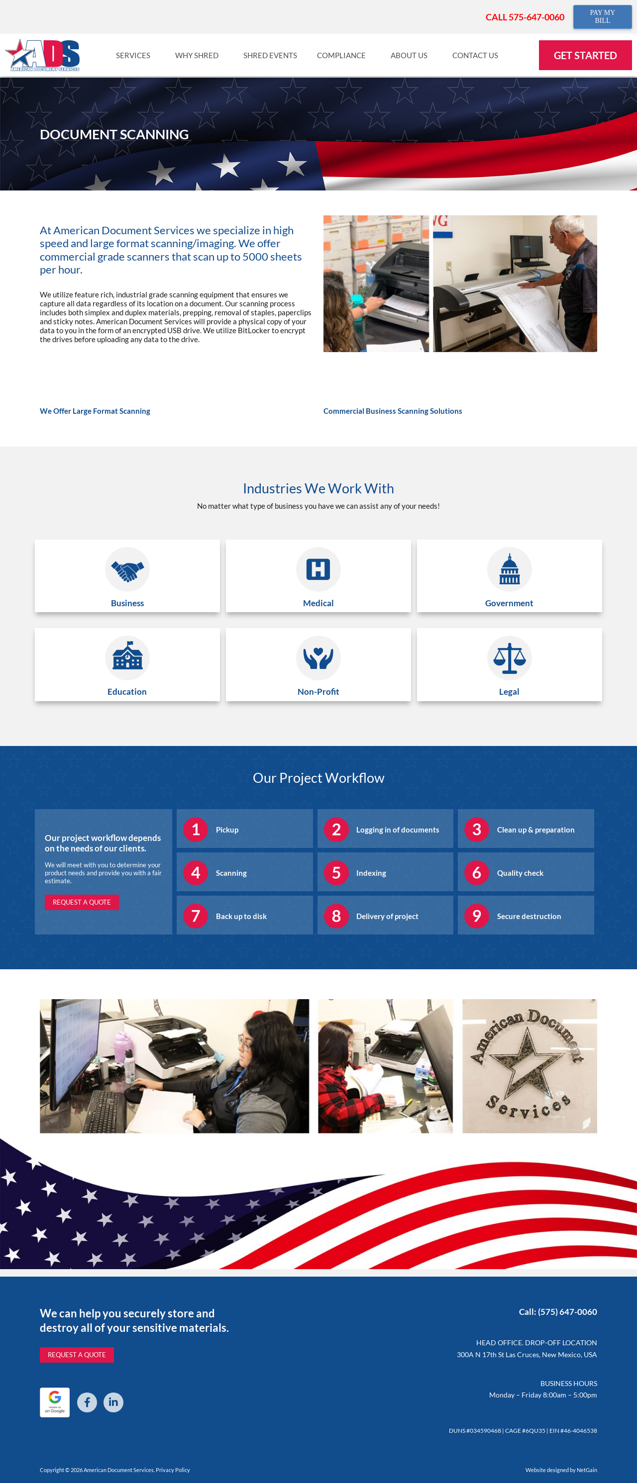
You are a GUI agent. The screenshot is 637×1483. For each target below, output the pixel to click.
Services (135, 55)
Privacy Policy (173, 1470)
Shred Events (270, 55)
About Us (411, 55)
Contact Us (477, 55)
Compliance (344, 55)
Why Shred (199, 55)
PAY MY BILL (602, 16)
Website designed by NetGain (561, 1470)
